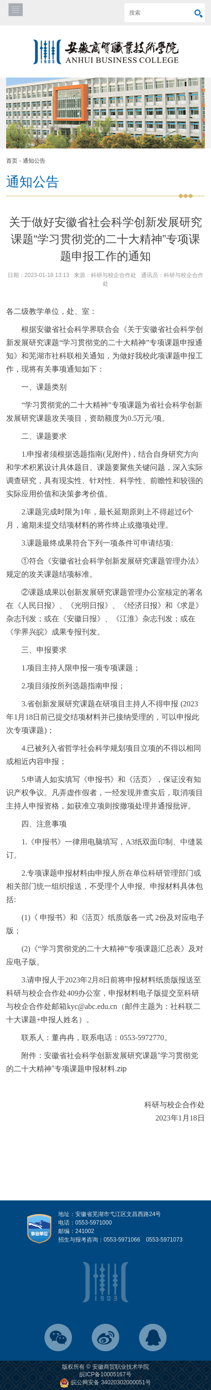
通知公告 (34, 160)
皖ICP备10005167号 (105, 1374)
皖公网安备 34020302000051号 (105, 1382)
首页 (12, 160)
